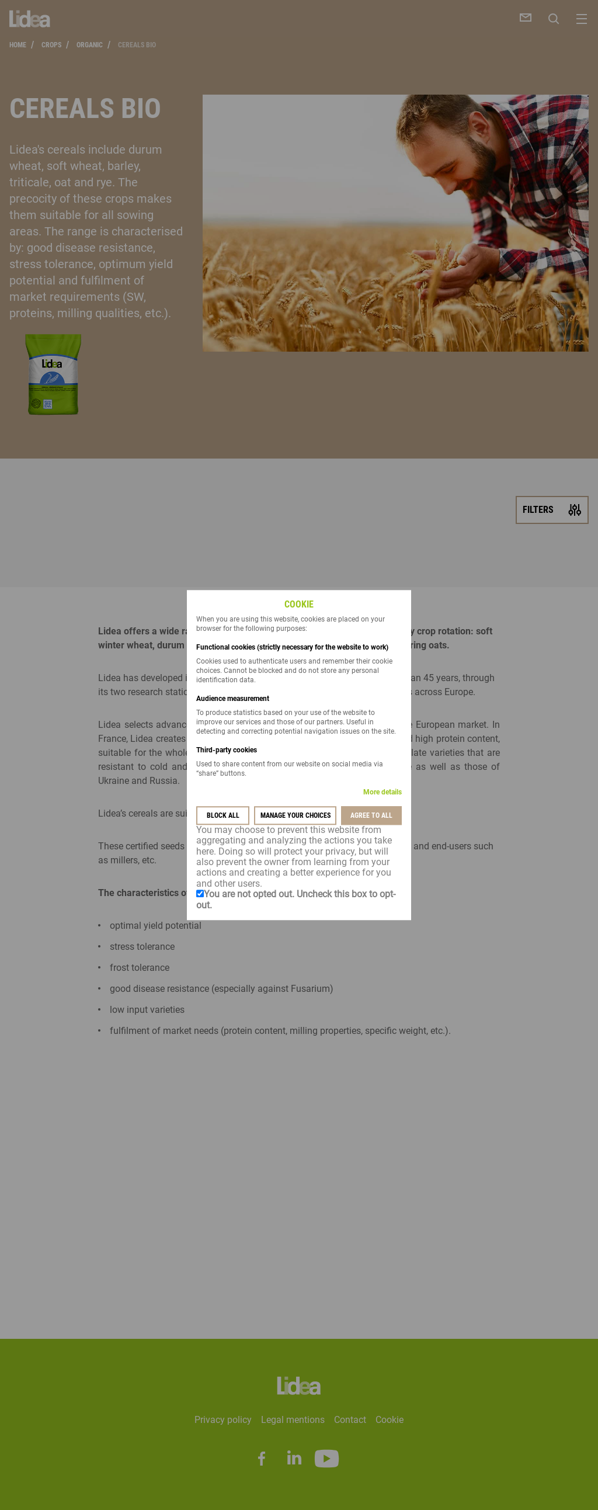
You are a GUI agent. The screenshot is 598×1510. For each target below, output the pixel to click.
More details (382, 792)
